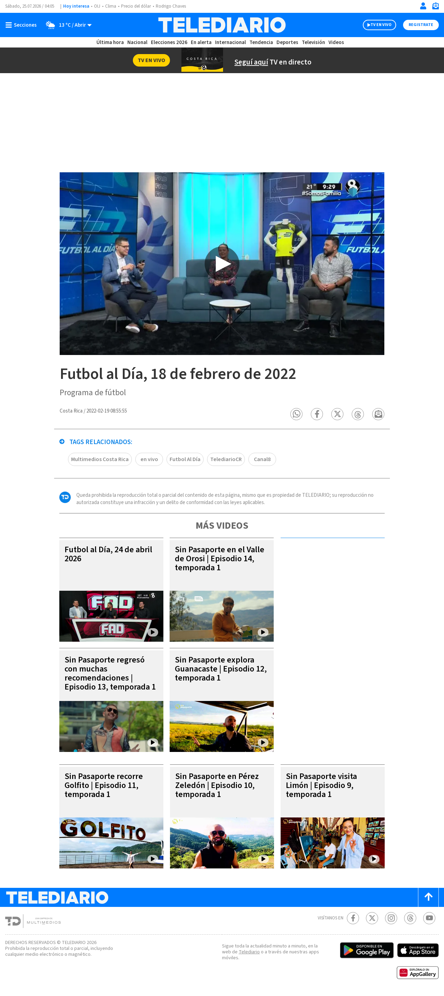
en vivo (150, 459)
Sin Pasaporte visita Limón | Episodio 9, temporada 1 (322, 785)
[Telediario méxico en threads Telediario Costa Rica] (410, 918)
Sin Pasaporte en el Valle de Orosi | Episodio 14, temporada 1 (220, 559)
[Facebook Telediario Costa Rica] (353, 918)
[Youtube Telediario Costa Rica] (429, 918)
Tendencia (261, 42)
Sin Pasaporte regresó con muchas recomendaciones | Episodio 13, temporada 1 (109, 678)
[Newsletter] (435, 7)
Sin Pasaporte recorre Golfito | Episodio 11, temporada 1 (105, 785)
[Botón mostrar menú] (22, 24)
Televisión (312, 42)
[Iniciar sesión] (423, 5)
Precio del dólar (137, 6)
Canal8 (264, 459)
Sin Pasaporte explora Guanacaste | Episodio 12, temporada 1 (216, 669)
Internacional (231, 42)
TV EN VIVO (375, 24)
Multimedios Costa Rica (100, 459)
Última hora (110, 42)
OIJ (97, 6)
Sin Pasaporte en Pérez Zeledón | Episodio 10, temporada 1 (219, 785)
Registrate (420, 25)
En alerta (202, 42)
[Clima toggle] (67, 25)
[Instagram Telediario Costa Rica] (391, 918)
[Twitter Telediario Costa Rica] (372, 918)
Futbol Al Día (186, 459)
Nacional (137, 42)
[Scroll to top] (428, 897)
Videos (336, 42)
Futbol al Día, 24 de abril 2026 (110, 554)
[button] (296, 414)
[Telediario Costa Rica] (222, 25)
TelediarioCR (228, 459)
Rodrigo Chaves (175, 6)
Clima (111, 6)
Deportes (287, 42)
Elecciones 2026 (170, 42)
